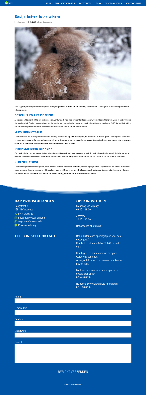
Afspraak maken (113, 3)
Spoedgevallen (133, 3)
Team (98, 3)
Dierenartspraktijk (65, 3)
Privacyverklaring (27, 225)
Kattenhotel (86, 3)
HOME (48, 3)
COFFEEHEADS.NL (76, 384)
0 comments (47, 22)
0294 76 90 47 (25, 214)
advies (39, 22)
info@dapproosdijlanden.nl (32, 217)
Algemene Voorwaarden (30, 221)
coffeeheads (21, 22)
